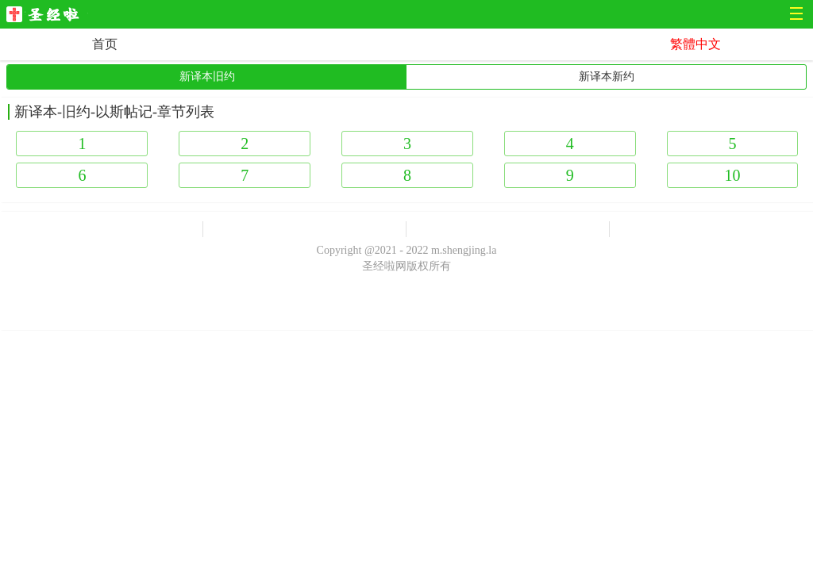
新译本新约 (606, 76)
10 (732, 175)
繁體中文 (695, 44)
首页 (105, 44)
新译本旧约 (207, 76)
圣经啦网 (47, 15)
